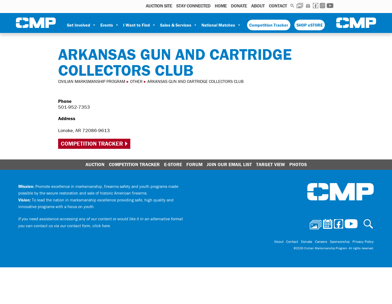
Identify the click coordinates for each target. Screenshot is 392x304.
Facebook (315, 5)
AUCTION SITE (159, 6)
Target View (270, 164)
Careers (321, 241)
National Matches (221, 25)
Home (221, 6)
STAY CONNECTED (193, 6)
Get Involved (81, 25)
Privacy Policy (363, 241)
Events (109, 25)
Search (292, 5)
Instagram (322, 5)
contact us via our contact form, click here (72, 225)
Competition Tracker (268, 25)
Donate (239, 6)
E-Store (173, 164)
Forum (194, 164)
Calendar (308, 5)
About (258, 6)
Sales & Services (178, 25)
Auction (95, 164)
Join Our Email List (229, 164)
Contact (278, 6)
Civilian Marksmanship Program (36, 23)
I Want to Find (139, 25)
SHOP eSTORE (309, 25)
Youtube (330, 5)
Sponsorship (340, 241)
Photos (299, 5)
